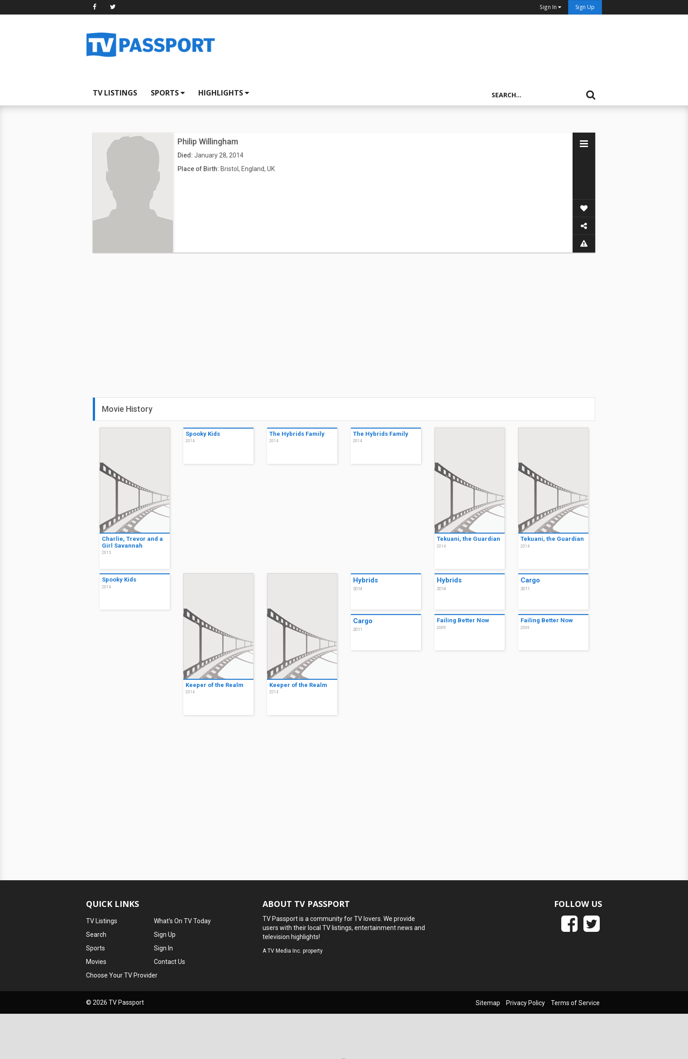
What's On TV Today (182, 921)
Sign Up (585, 7)
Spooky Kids (203, 433)
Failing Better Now (463, 620)
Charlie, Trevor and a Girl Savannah (132, 542)
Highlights (223, 93)
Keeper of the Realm (215, 685)
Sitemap (488, 1003)
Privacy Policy (525, 1003)
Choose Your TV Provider (122, 975)
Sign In (163, 948)
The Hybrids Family (297, 433)
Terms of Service (575, 1003)
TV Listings (115, 93)
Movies (96, 961)
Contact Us (169, 961)
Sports (168, 93)
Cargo (530, 580)
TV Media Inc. (284, 951)
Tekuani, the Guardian (468, 538)
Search (96, 934)
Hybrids (365, 580)
